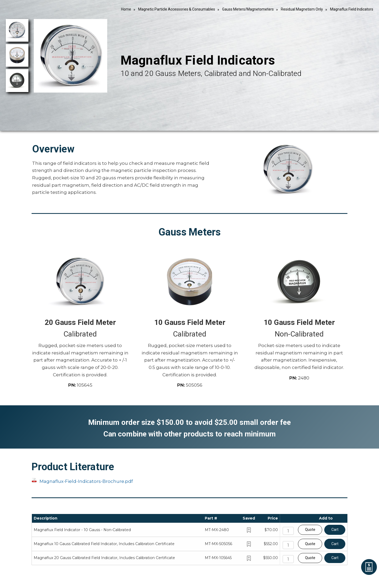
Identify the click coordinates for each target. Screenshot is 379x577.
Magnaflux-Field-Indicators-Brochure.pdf (86, 481)
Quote (310, 529)
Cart (334, 529)
